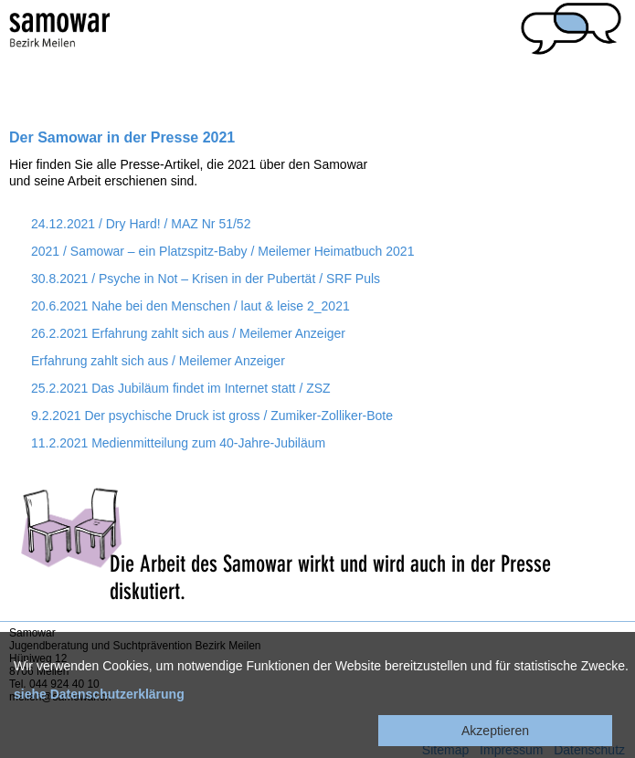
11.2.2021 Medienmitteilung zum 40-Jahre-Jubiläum (178, 443)
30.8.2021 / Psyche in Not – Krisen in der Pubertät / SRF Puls (205, 278)
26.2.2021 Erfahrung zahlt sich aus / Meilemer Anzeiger (188, 333)
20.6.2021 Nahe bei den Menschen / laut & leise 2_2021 (190, 306)
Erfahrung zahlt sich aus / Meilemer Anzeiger (158, 360)
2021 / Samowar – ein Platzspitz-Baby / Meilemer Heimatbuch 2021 (222, 251)
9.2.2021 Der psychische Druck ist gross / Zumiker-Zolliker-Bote (212, 415)
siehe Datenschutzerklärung (99, 694)
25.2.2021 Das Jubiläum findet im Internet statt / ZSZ (181, 388)
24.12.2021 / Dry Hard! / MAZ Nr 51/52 (140, 223)
